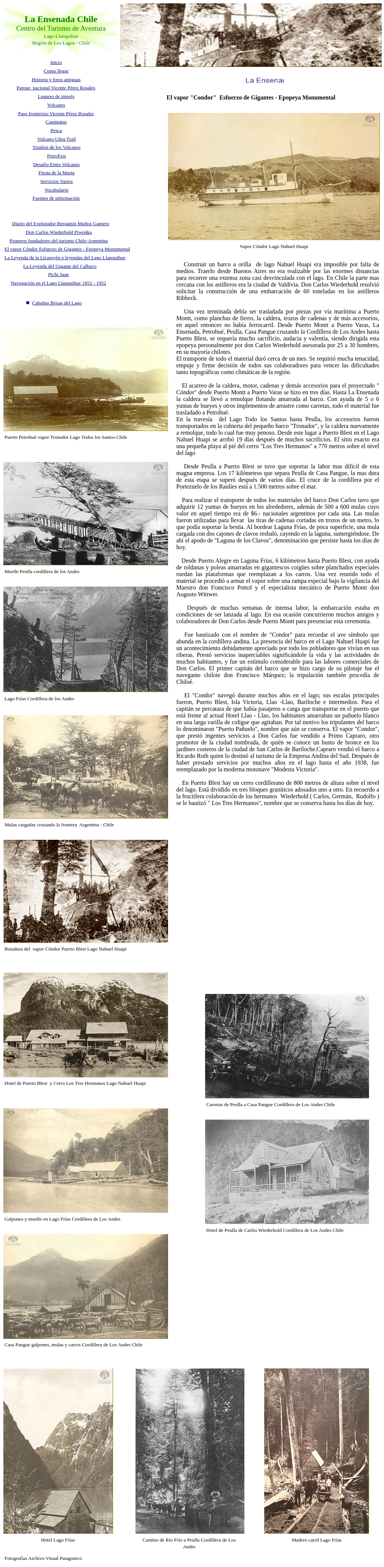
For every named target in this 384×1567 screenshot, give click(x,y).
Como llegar (56, 71)
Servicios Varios (56, 181)
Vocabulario (56, 190)
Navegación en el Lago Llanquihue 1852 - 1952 (58, 283)
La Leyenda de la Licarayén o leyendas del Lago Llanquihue (64, 257)
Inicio (56, 62)
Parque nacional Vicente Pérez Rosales (55, 88)
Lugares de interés (56, 96)
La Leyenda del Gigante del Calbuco (60, 266)
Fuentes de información (56, 198)
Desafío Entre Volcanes (56, 164)
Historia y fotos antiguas (56, 79)
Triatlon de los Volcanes (56, 147)
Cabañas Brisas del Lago (57, 303)
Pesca (56, 130)
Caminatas (56, 122)
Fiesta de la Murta (57, 172)
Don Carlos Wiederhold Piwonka (59, 232)
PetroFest (56, 156)
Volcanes (56, 105)
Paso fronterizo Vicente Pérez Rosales (56, 113)
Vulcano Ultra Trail (56, 139)
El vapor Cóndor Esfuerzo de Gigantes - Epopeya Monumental (67, 249)
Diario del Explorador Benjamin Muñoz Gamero (60, 223)
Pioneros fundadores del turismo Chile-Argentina (58, 241)
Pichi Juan (58, 274)
